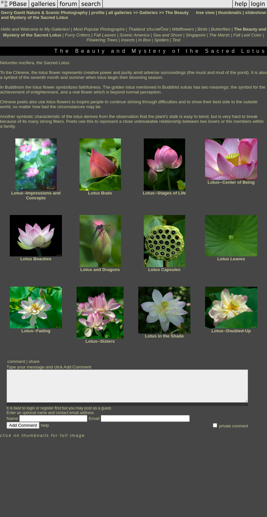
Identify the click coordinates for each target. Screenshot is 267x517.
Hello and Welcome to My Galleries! (35, 29)
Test (176, 39)
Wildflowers (183, 29)
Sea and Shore (167, 35)
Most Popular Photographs (99, 29)
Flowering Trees (102, 39)
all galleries (120, 12)
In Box (144, 39)
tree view (205, 12)
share (34, 361)
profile (98, 12)
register (46, 408)
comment (16, 361)
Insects (128, 39)
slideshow (255, 12)
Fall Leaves (105, 35)
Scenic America (135, 35)
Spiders (161, 39)
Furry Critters (77, 35)
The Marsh (219, 35)
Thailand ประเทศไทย (148, 29)
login (30, 408)
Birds (202, 29)
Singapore (195, 35)
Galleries (148, 12)
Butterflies (220, 29)
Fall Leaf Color (247, 35)
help (45, 425)
